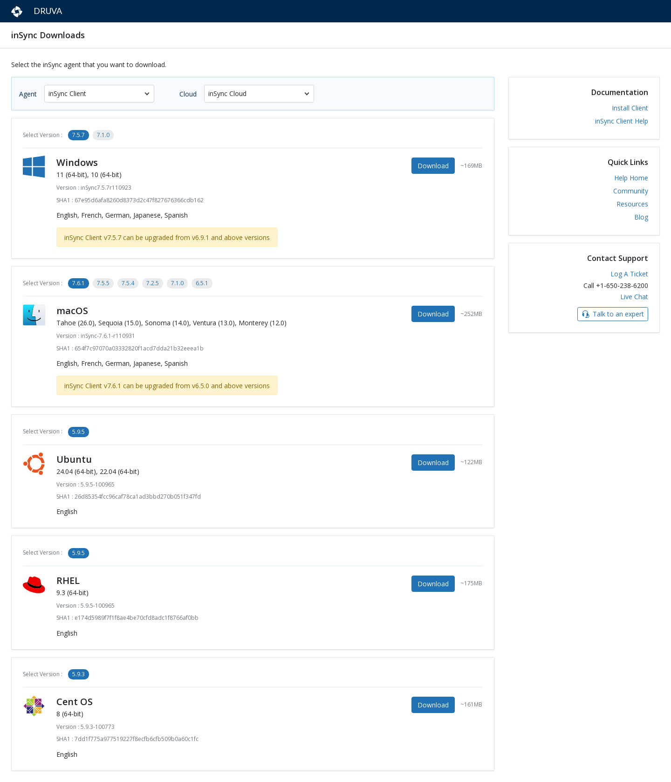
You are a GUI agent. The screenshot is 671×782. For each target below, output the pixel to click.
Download (433, 165)
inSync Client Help (621, 121)
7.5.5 (103, 283)
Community (630, 190)
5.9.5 (78, 432)
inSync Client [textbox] (67, 93)
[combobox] (99, 94)
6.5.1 (202, 283)
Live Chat (634, 296)
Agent (28, 93)
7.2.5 (152, 283)
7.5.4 (128, 283)
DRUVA (36, 11)
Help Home (631, 177)
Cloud (188, 93)
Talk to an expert (613, 313)
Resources (632, 203)
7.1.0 (103, 135)
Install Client (630, 107)
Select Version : (42, 135)
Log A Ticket (629, 273)
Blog (641, 217)
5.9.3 (78, 674)
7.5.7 (78, 135)
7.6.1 (78, 283)
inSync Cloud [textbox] (227, 93)
